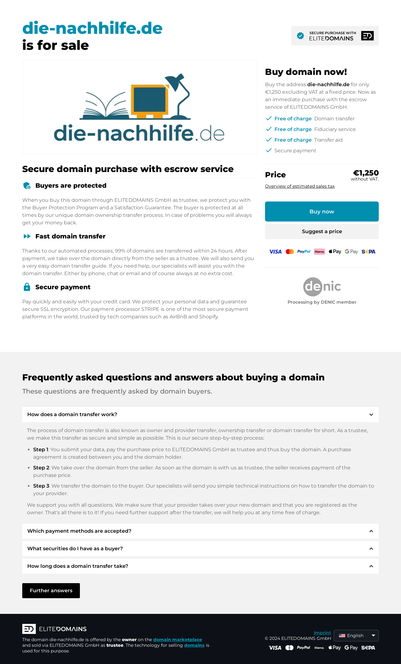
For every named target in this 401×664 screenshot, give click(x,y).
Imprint (322, 632)
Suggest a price (322, 231)
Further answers (51, 590)
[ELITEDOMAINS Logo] (116, 629)
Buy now (322, 211)
